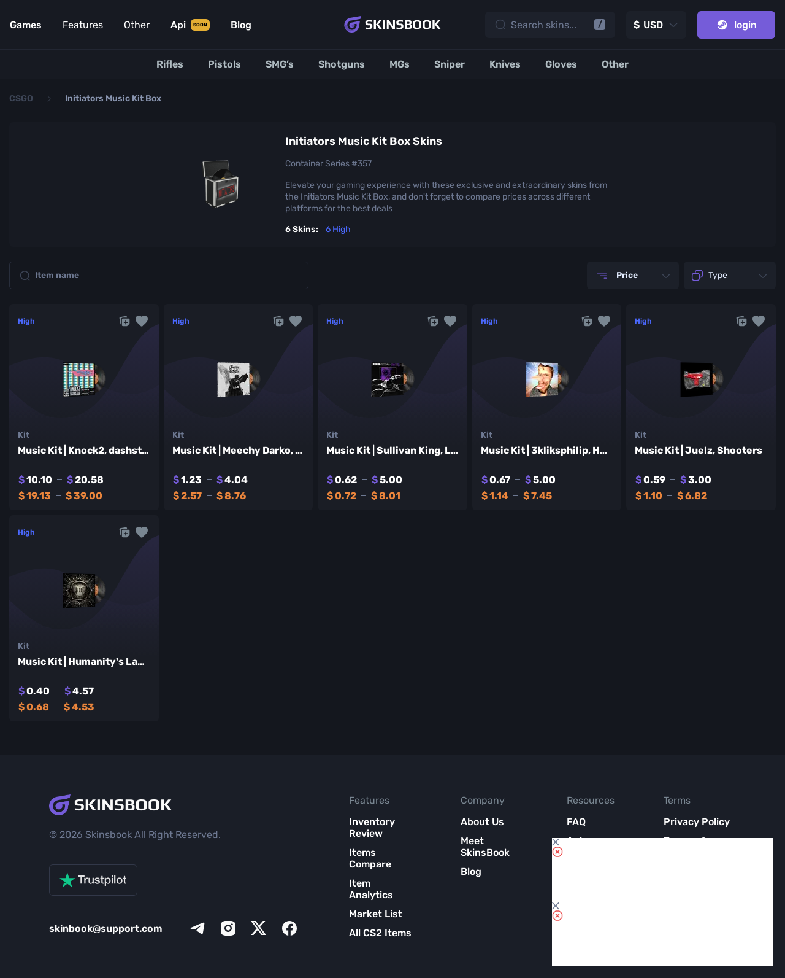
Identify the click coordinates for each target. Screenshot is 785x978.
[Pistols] (224, 64)
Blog (471, 871)
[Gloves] (561, 64)
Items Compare (370, 858)
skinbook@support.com (106, 928)
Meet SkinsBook (485, 846)
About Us (482, 822)
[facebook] (289, 928)
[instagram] (228, 928)
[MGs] (399, 64)
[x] (258, 928)
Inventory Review (372, 827)
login (736, 25)
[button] (141, 321)
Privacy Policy (697, 822)
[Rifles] (169, 64)
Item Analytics (371, 889)
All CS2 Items (380, 933)
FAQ (576, 822)
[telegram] (197, 928)
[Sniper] (449, 64)
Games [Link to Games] (26, 25)
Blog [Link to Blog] (241, 25)
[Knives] (505, 64)
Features (83, 25)
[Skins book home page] (392, 24)
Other (137, 25)
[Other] (615, 64)
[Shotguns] (341, 64)
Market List (375, 914)
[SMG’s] (280, 64)
